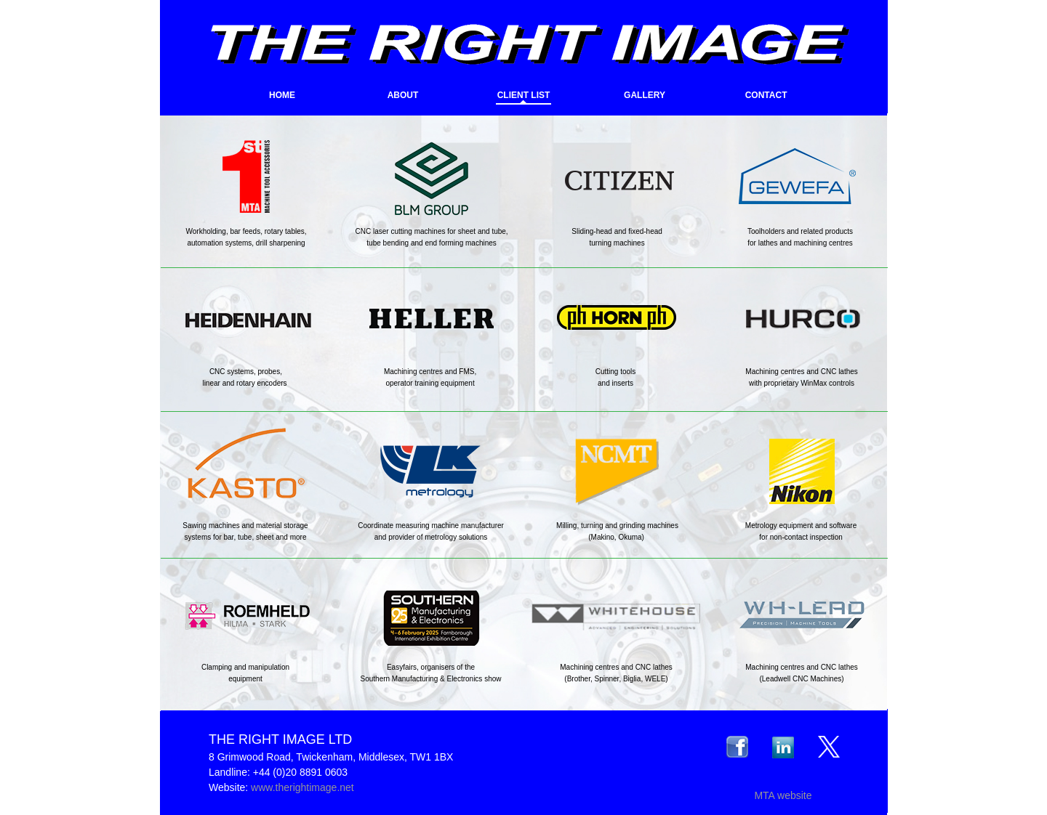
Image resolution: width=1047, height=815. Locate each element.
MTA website (782, 795)
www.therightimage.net (302, 787)
